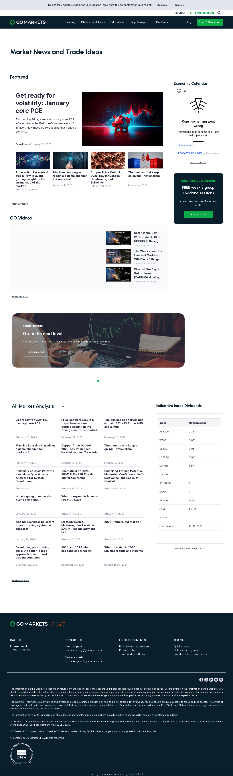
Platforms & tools (93, 22)
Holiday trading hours (187, 650)
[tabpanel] (98, 340)
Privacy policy (127, 650)
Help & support (140, 22)
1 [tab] (98, 381)
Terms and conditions (132, 654)
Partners (162, 22)
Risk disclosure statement (134, 646)
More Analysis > (20, 580)
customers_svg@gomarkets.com (84, 650)
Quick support (182, 646)
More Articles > (20, 203)
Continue (162, 5)
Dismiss (179, 5)
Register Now (198, 214)
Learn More (36, 352)
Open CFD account (210, 22)
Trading (70, 22)
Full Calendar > (198, 162)
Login (190, 22)
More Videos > (20, 296)
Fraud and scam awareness (190, 654)
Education (117, 22)
